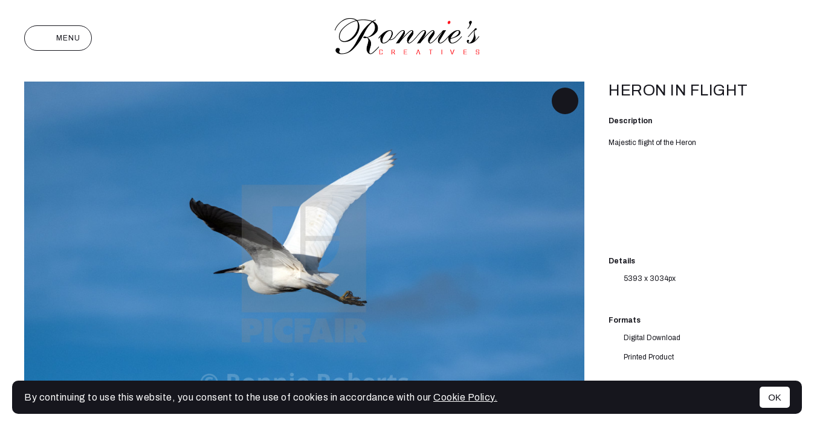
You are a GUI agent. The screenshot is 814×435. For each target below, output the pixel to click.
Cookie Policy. (465, 397)
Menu (58, 38)
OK (774, 397)
